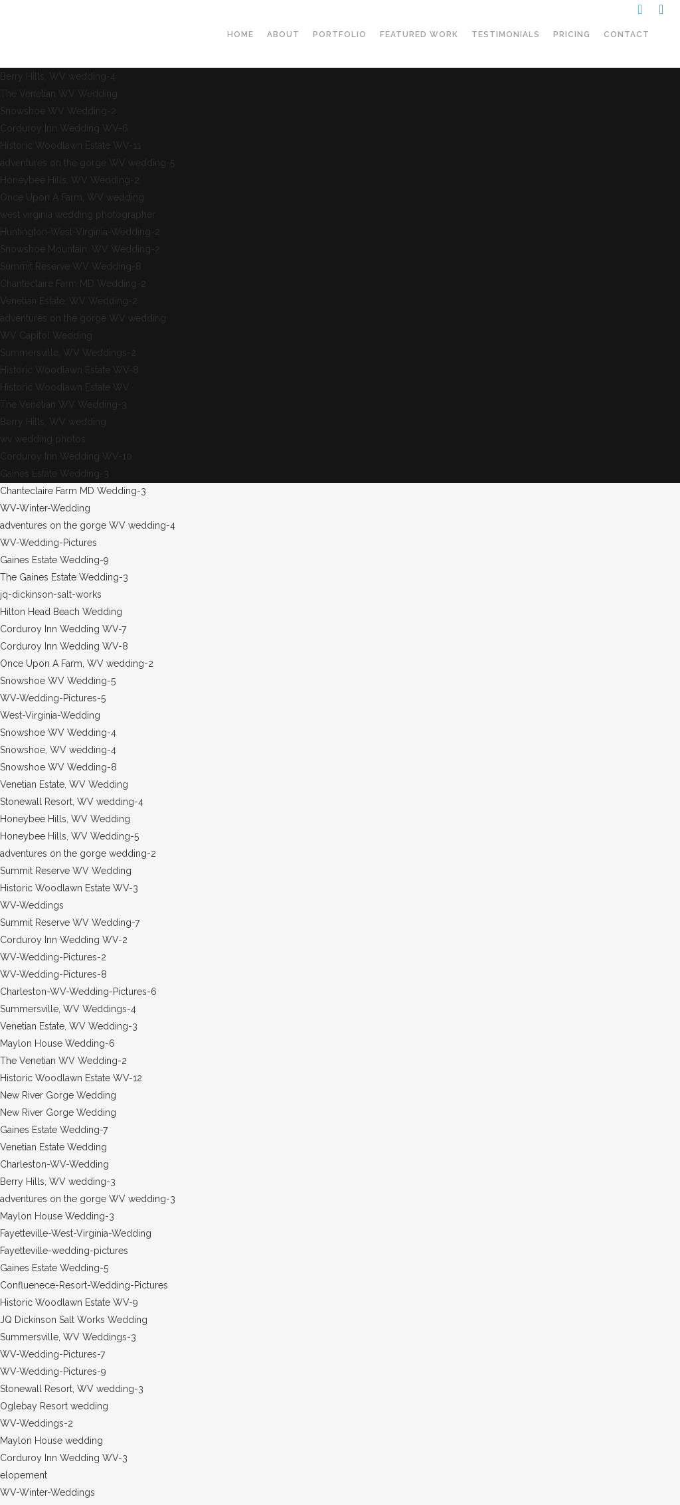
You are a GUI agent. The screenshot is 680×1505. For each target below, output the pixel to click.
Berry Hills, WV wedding (53, 421)
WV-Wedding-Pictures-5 (53, 698)
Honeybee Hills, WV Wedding (65, 819)
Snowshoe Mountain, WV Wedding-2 (80, 249)
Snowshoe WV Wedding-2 (58, 111)
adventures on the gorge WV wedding (83, 318)
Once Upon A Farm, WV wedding (72, 197)
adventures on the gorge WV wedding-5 (87, 162)
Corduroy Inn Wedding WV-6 (64, 128)
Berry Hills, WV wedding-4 (58, 76)
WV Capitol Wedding (46, 335)
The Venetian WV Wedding (59, 93)
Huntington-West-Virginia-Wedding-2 (80, 231)
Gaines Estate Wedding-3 (54, 473)
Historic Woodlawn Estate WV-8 (69, 370)
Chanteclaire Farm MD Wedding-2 (73, 283)
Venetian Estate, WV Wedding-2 (68, 301)
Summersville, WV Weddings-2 (68, 352)
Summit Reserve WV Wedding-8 (70, 266)
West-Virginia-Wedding (50, 715)
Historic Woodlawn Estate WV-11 (70, 145)
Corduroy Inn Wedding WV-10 (66, 456)
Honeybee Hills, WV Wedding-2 (69, 180)
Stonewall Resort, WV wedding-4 (71, 801)
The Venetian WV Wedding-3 (63, 404)
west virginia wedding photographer (77, 214)
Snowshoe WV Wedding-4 (58, 732)
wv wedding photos (43, 439)
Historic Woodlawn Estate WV (64, 387)
